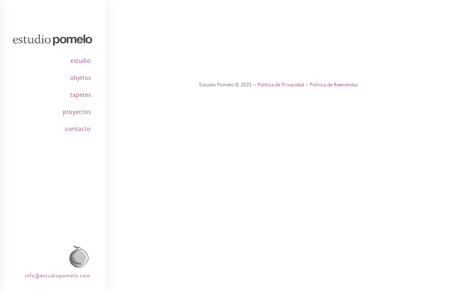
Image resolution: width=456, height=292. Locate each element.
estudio (80, 60)
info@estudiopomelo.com (58, 276)
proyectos (77, 112)
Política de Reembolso (334, 85)
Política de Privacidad (281, 85)
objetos (80, 78)
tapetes (80, 95)
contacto (78, 129)
